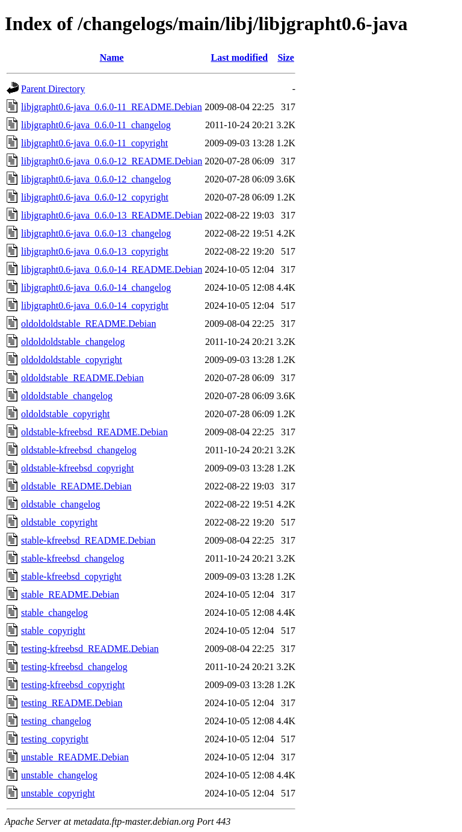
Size (285, 57)
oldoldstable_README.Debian (82, 378)
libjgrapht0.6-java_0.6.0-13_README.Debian (111, 215)
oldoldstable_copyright (65, 414)
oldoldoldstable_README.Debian (88, 323)
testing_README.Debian (71, 703)
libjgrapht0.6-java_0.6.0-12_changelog (96, 179)
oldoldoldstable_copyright (71, 360)
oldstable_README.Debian (76, 486)
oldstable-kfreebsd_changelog (79, 450)
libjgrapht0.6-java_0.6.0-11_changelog (96, 125)
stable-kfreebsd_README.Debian (88, 540)
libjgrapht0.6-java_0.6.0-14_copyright (94, 305)
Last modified (239, 57)
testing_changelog (56, 721)
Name (112, 57)
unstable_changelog (59, 775)
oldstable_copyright (59, 522)
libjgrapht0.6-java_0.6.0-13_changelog (96, 233)
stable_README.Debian (70, 594)
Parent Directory (53, 89)
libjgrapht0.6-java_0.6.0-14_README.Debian (111, 269)
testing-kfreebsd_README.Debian (90, 649)
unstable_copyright (58, 793)
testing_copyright (54, 739)
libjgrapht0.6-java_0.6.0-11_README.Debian (111, 107)
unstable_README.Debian (75, 757)
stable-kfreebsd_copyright (71, 576)
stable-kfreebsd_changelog (72, 558)
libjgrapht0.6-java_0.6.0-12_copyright (94, 197)
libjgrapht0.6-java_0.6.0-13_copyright (94, 251)
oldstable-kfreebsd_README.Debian (94, 432)
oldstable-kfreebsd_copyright (77, 468)
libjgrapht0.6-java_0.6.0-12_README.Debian (111, 161)
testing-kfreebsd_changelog (74, 667)
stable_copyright (53, 631)
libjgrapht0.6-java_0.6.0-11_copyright (94, 143)
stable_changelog (54, 612)
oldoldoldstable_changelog (73, 342)
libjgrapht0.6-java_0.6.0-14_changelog (96, 287)
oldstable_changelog (60, 504)
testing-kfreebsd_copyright (73, 685)
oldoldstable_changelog (66, 396)
